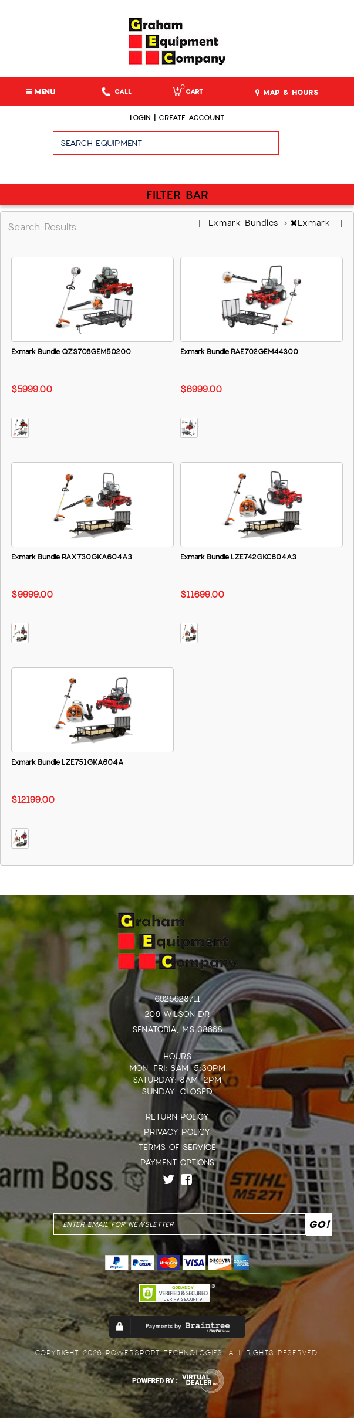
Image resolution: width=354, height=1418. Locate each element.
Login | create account (177, 118)
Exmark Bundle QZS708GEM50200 (71, 352)
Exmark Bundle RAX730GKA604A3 (71, 557)
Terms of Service (177, 1147)
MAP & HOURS (286, 92)
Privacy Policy (177, 1132)
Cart (188, 91)
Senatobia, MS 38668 (177, 1029)
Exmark (312, 223)
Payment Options (177, 1162)
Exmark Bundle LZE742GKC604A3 (238, 557)
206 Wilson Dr (177, 1014)
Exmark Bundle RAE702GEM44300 (239, 352)
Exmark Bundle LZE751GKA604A (67, 762)
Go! (316, 148)
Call (117, 91)
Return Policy (177, 1116)
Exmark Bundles (245, 223)
